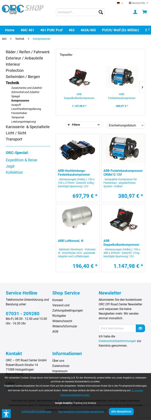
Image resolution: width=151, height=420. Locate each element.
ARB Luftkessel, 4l (70, 241)
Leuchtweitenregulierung (26, 109)
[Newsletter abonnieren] (140, 328)
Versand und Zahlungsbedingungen (67, 307)
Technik (12, 82)
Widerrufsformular (64, 326)
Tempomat (17, 117)
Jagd (10, 166)
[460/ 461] (27, 30)
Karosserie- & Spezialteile (28, 126)
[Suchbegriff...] (80, 12)
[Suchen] (101, 12)
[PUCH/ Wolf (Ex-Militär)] (120, 30)
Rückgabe (59, 316)
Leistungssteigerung (23, 121)
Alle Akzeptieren (121, 411)
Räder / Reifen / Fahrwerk (28, 52)
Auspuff (16, 105)
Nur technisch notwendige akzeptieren (81, 411)
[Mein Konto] (135, 12)
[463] (72, 30)
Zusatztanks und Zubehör (26, 88)
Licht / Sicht (16, 133)
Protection (15, 70)
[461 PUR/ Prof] (51, 30)
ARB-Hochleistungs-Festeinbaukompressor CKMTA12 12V (74, 173)
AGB (55, 331)
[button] (6, 413)
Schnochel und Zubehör (25, 92)
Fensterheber (19, 113)
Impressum (60, 371)
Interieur (13, 64)
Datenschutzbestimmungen (117, 341)
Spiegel (15, 96)
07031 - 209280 (22, 313)
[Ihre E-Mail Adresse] (117, 328)
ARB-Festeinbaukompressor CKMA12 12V (122, 96)
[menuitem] (80, 12)
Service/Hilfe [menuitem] (137, 3)
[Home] (10, 30)
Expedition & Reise (21, 160)
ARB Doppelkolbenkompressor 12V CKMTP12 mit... (79, 96)
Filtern (74, 124)
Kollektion (14, 172)
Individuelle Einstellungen (36, 411)
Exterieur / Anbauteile (24, 58)
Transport (14, 139)
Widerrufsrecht (62, 321)
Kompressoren (20, 100)
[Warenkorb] (145, 12)
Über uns (58, 360)
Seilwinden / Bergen (23, 76)
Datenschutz (60, 366)
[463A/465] (88, 30)
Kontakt (57, 300)
